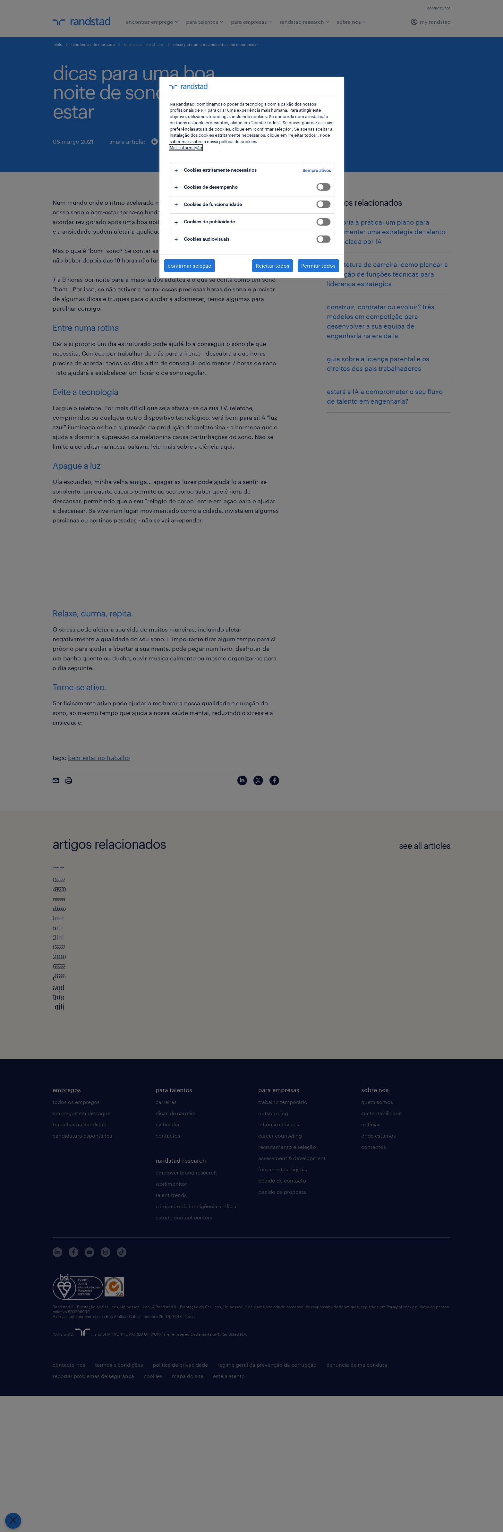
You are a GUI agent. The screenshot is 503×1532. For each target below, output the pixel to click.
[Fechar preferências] (13, 1521)
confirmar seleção (189, 266)
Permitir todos (318, 266)
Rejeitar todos (272, 266)
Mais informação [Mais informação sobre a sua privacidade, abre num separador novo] (186, 147)
